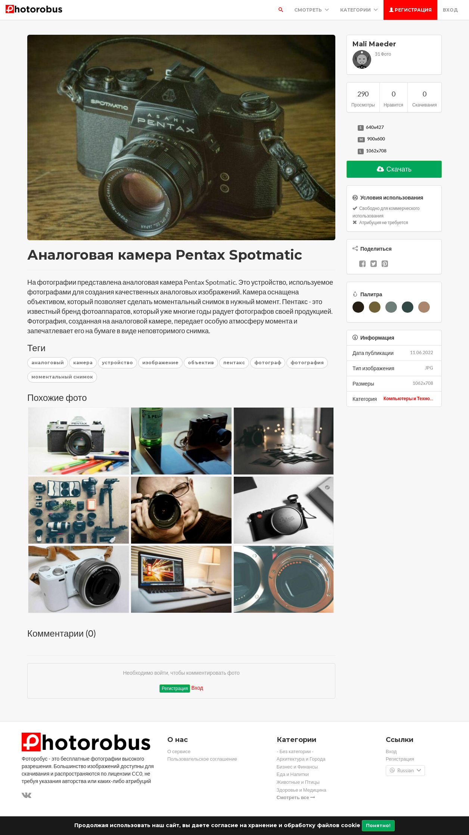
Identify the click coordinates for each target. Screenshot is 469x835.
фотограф (267, 362)
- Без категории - (295, 751)
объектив (201, 362)
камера (83, 362)
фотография (307, 362)
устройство (117, 362)
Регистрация (410, 10)
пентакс (234, 362)
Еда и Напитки (293, 774)
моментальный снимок (62, 377)
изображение (160, 362)
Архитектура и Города (301, 759)
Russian (405, 771)
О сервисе (178, 751)
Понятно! (378, 825)
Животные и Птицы (298, 782)
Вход (450, 10)
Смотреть (311, 10)
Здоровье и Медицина (301, 790)
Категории (359, 10)
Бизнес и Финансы (297, 767)
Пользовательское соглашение (202, 759)
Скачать (394, 169)
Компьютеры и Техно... (408, 398)
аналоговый (47, 362)
